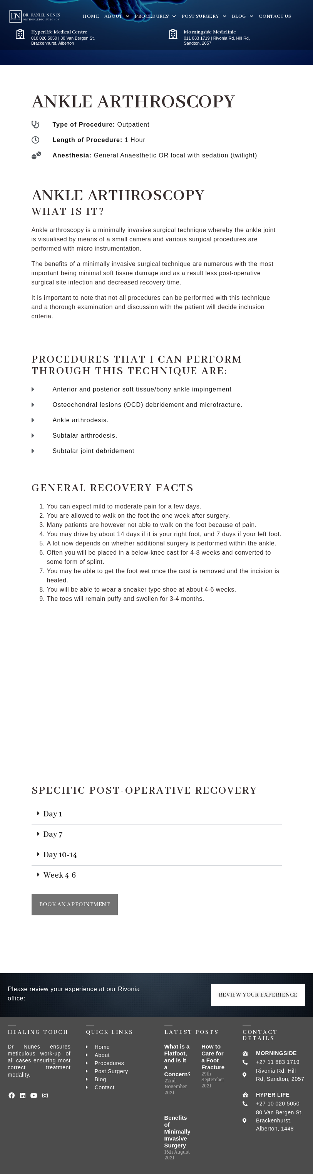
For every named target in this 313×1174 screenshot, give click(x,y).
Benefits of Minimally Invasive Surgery (177, 1131)
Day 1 (53, 814)
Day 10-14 (60, 855)
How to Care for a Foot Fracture (212, 1056)
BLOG (242, 16)
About (116, 16)
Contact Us (275, 16)
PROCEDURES (155, 16)
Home (91, 16)
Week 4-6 (60, 875)
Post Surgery (204, 16)
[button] (157, 814)
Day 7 (53, 835)
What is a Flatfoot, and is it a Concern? (177, 1060)
